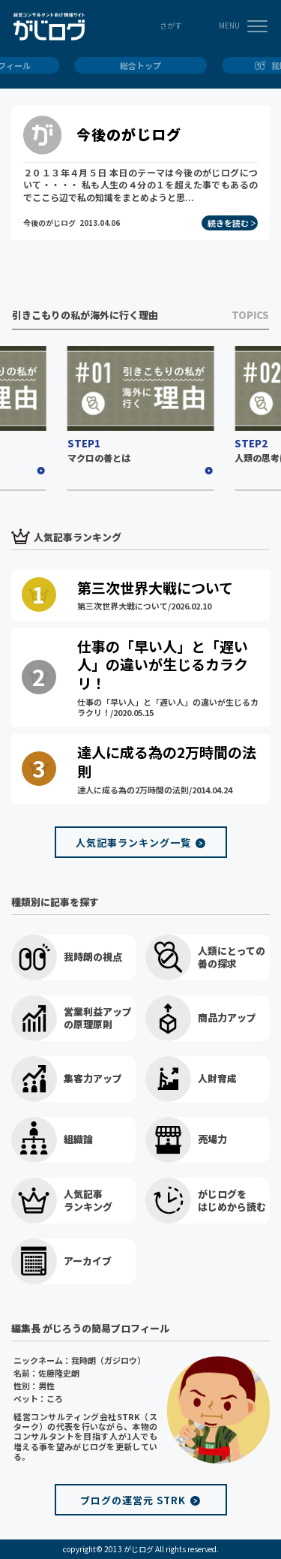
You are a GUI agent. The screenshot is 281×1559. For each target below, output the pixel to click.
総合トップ (140, 65)
